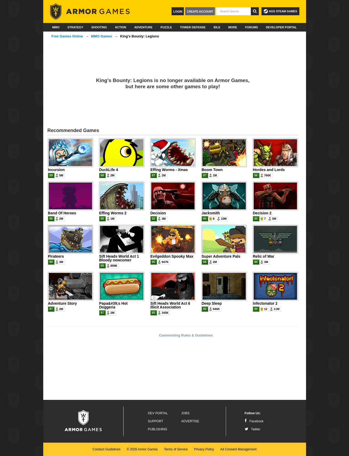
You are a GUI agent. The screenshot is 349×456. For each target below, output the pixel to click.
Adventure (143, 27)
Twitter (252, 429)
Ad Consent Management (238, 449)
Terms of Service (176, 449)
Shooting (99, 27)
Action (120, 27)
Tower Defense (192, 27)
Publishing (157, 429)
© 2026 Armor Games (142, 449)
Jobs (185, 413)
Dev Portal (158, 413)
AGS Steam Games (280, 11)
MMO (56, 27)
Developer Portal (281, 27)
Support (155, 421)
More (232, 27)
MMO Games (101, 36)
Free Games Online (67, 36)
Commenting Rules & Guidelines (186, 335)
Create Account (200, 11)
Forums (251, 27)
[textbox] (233, 11)
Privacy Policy (204, 449)
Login (177, 11)
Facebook (254, 421)
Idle (217, 27)
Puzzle (166, 27)
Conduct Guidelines (107, 449)
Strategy (75, 27)
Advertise (190, 421)
